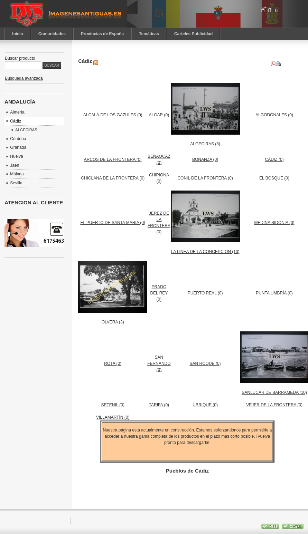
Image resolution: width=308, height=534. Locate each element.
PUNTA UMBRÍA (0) (274, 293)
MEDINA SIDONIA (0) (274, 222)
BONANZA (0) (205, 159)
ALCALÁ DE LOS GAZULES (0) (112, 115)
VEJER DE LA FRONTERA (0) (274, 404)
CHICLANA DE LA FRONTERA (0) (112, 178)
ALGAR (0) (159, 115)
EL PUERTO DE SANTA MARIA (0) (112, 222)
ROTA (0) (112, 363)
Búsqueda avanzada (24, 78)
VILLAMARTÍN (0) (112, 417)
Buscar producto (20, 58)
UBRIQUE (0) (205, 404)
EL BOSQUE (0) (274, 178)
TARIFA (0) (159, 404)
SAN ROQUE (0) (205, 363)
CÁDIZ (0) (274, 159)
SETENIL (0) (112, 404)
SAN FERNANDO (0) (158, 363)
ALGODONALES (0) (274, 115)
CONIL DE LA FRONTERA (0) (205, 178)
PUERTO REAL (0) (205, 293)
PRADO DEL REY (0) (159, 293)
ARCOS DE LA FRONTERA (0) (113, 159)
